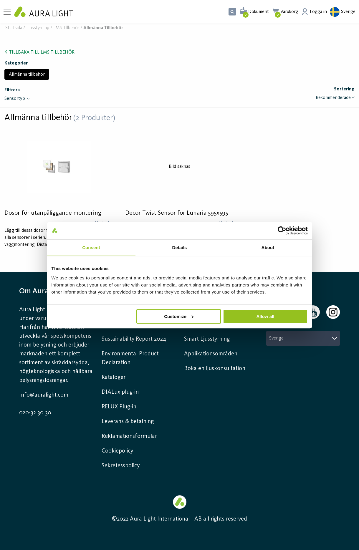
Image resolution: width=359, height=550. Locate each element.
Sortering (344, 89)
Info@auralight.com (43, 395)
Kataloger (113, 377)
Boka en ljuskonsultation (214, 369)
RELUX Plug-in (119, 407)
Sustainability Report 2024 (134, 339)
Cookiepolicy (117, 451)
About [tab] (268, 247)
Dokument (258, 11)
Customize (178, 316)
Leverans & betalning (128, 422)
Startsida (13, 28)
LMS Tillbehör (66, 28)
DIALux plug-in (120, 392)
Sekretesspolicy (121, 466)
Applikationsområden (210, 354)
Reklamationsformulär (129, 436)
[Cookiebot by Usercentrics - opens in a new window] (282, 230)
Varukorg (289, 11)
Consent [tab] (91, 247)
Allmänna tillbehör (27, 74)
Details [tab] (179, 247)
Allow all (265, 316)
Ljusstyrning (37, 28)
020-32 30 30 (35, 413)
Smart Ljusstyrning (207, 339)
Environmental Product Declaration (130, 358)
